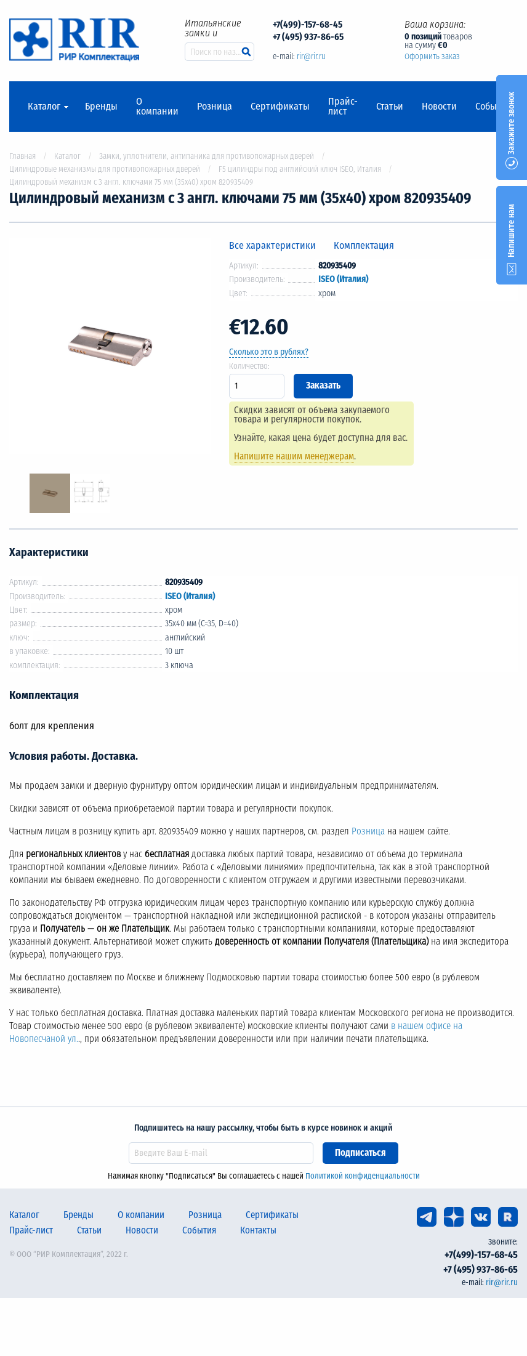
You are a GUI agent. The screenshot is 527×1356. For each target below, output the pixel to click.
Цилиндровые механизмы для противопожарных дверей (104, 169)
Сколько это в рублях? (268, 352)
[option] (110, 348)
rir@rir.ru (311, 56)
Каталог (44, 106)
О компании (157, 106)
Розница (214, 106)
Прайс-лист (343, 106)
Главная (22, 156)
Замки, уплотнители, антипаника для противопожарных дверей (206, 156)
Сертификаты (280, 106)
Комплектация (364, 245)
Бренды (101, 106)
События (493, 106)
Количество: (249, 366)
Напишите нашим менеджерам (294, 456)
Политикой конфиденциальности (362, 1175)
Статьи (389, 106)
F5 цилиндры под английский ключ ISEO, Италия (300, 169)
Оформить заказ (432, 56)
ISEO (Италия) (343, 279)
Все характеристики (272, 245)
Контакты (258, 1230)
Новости (439, 106)
